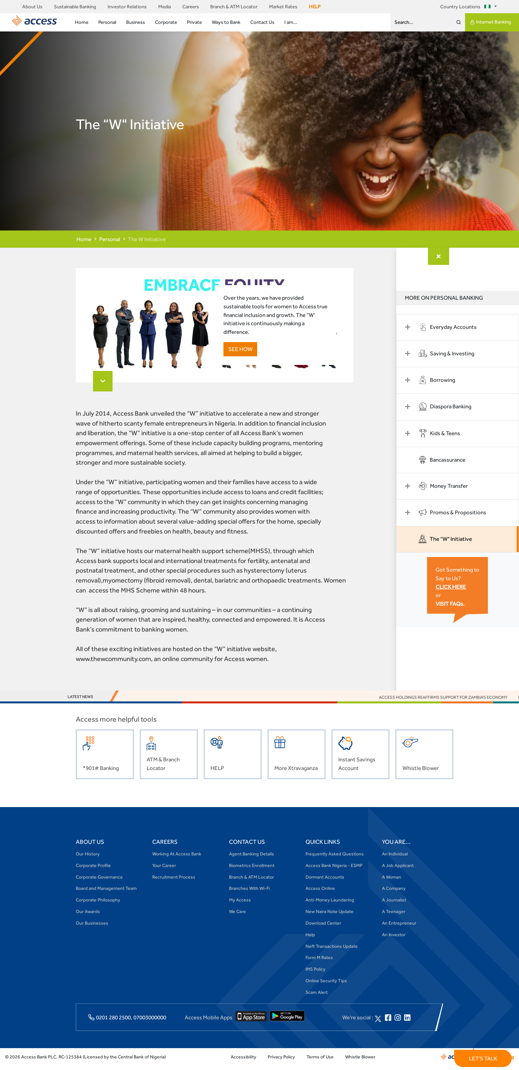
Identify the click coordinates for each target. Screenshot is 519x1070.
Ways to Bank (226, 22)
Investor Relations (127, 6)
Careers (190, 6)
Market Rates (283, 6)
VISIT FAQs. (455, 602)
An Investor (393, 939)
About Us (32, 6)
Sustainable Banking (75, 6)
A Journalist (394, 904)
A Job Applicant (398, 869)
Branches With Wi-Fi (249, 892)
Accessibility (243, 1061)
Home (81, 22)
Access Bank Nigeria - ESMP (334, 869)
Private (194, 22)
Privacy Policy (281, 1061)
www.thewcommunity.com (113, 663)
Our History (88, 858)
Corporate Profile (93, 869)
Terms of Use (320, 1061)
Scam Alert (317, 996)
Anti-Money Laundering (330, 904)
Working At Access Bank (176, 858)
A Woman (391, 881)
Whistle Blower (360, 1061)
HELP (314, 6)
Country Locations (466, 6)
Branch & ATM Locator (234, 6)
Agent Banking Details (251, 858)
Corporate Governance (99, 881)
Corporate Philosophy (98, 904)
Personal (107, 22)
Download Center (323, 927)
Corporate (166, 22)
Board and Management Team (106, 892)
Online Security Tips (326, 985)
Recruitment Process (173, 881)
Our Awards (88, 915)
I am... (290, 22)
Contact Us (262, 22)
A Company (393, 892)
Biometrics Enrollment (251, 869)
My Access (240, 904)
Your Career (164, 869)
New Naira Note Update (330, 915)
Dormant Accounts (325, 881)
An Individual (395, 858)
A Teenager (393, 915)
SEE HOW (238, 350)
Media (164, 6)
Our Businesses (92, 927)
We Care (237, 915)
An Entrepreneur (399, 927)
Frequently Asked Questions (335, 858)
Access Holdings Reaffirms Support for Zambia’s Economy (451, 701)
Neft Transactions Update (332, 950)
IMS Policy (315, 973)
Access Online (320, 892)
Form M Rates (319, 962)
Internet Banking (490, 22)
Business (135, 22)
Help (310, 939)
